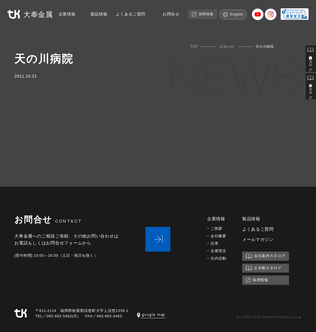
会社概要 (219, 236)
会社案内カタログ (310, 60)
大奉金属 (31, 13)
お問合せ (168, 23)
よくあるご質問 (126, 23)
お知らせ (226, 47)
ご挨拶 (217, 228)
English (233, 23)
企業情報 (59, 23)
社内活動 (219, 258)
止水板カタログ (310, 89)
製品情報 (92, 23)
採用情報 (201, 23)
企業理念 (219, 251)
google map (151, 314)
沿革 (215, 243)
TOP (194, 47)
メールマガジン (259, 239)
